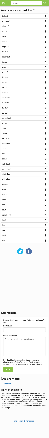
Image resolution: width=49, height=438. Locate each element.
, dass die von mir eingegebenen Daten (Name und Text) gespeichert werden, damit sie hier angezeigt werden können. (23, 362)
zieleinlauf (6, 179)
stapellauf (6, 128)
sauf (4, 210)
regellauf (5, 47)
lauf (3, 225)
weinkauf (5, 21)
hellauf (5, 36)
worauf (5, 93)
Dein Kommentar (10, 335)
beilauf (5, 62)
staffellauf (6, 174)
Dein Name (7, 326)
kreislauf (5, 77)
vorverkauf (6, 169)
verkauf (5, 87)
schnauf (5, 31)
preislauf (5, 67)
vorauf (4, 123)
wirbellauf (6, 98)
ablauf (4, 159)
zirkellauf (5, 103)
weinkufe (7, 383)
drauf (4, 200)
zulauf (4, 149)
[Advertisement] (24, 284)
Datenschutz (29, 421)
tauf (3, 205)
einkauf (5, 42)
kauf (4, 220)
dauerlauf (6, 57)
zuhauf (5, 113)
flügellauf (6, 184)
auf (3, 240)
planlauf (5, 26)
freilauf (5, 16)
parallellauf (6, 215)
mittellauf (6, 164)
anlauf (4, 154)
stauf (4, 189)
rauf (3, 230)
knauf (4, 195)
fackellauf (6, 138)
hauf (4, 235)
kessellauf (6, 144)
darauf (4, 133)
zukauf (5, 108)
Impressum (18, 421)
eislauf (5, 82)
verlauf (5, 72)
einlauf (5, 52)
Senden (8, 369)
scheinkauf (6, 118)
